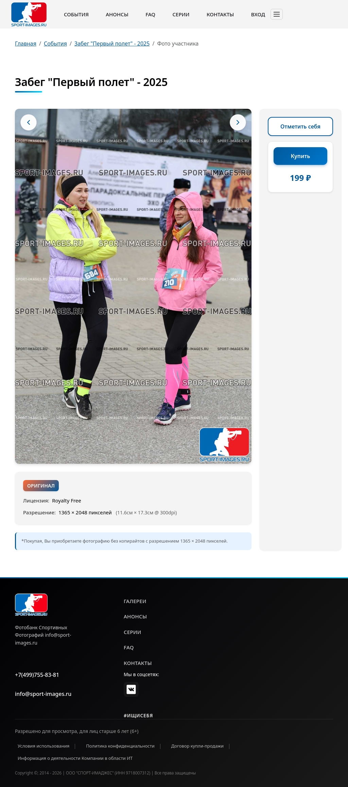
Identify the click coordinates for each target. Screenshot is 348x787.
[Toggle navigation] (277, 14)
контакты (138, 663)
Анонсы (117, 14)
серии (132, 632)
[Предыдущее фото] (28, 122)
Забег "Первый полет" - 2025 (112, 43)
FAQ (150, 14)
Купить (300, 156)
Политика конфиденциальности (120, 746)
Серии (180, 14)
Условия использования (43, 746)
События (76, 14)
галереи (135, 601)
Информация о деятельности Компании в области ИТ (75, 758)
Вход (258, 14)
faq (129, 647)
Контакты (220, 14)
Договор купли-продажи (197, 746)
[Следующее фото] (238, 122)
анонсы (135, 616)
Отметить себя (300, 126)
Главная (25, 43)
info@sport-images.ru (43, 694)
